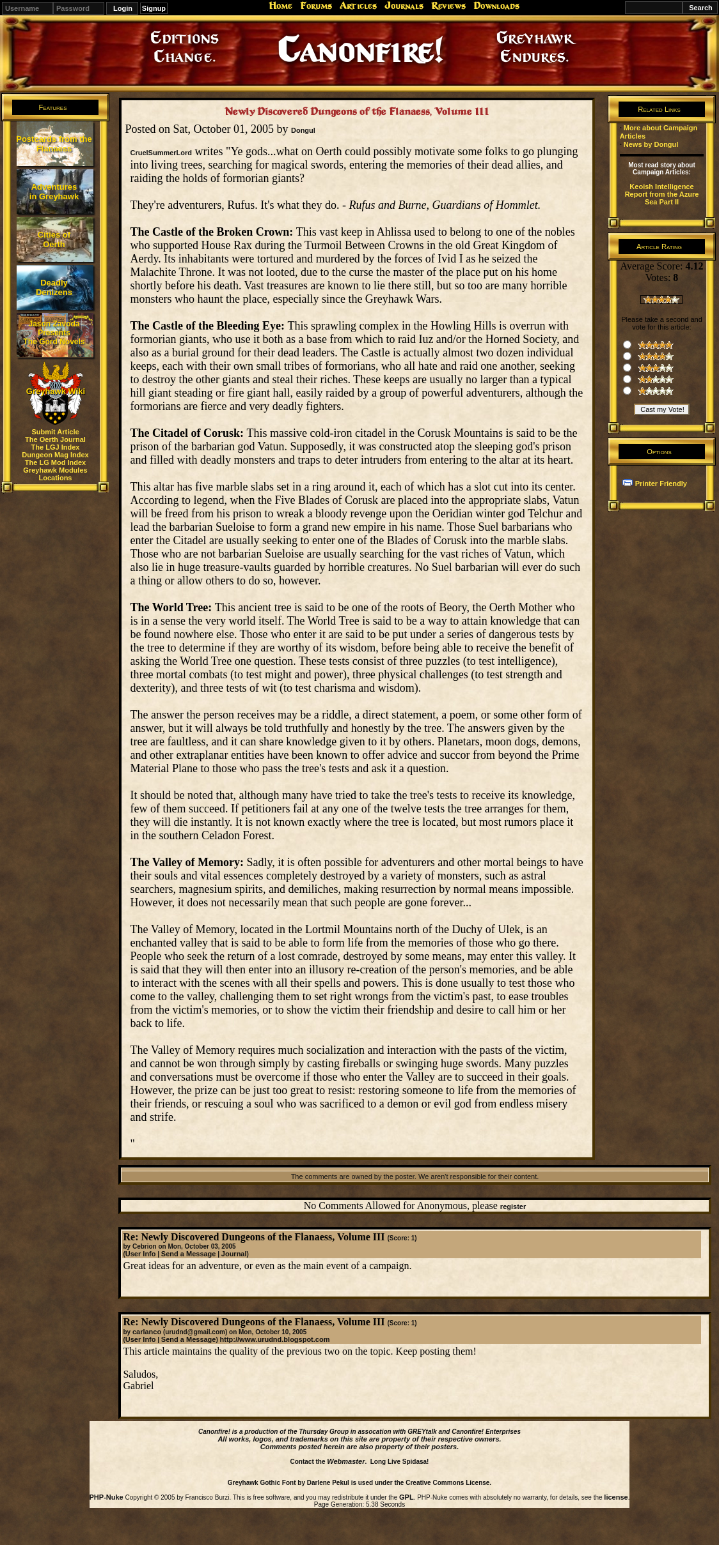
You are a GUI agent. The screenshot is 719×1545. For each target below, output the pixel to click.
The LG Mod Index (55, 462)
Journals (403, 6)
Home (280, 6)
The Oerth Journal (55, 439)
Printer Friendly (661, 483)
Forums (316, 6)
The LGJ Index (55, 447)
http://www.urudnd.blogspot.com (275, 1339)
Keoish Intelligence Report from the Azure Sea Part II (662, 194)
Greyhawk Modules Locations (55, 474)
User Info (140, 1254)
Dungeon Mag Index (55, 455)
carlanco (146, 1332)
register (513, 1206)
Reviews (448, 6)
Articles (358, 6)
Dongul (303, 130)
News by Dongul (651, 144)
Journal (234, 1254)
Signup (154, 8)
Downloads (496, 6)
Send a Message (188, 1254)
